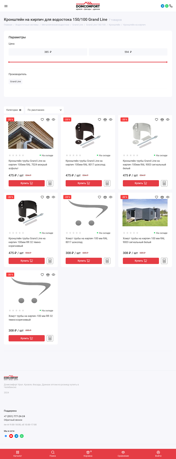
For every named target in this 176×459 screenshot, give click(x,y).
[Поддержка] (170, 6)
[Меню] (6, 6)
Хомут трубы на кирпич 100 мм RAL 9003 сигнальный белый (144, 240)
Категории (13, 110)
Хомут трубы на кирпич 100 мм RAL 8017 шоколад (87, 240)
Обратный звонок (13, 420)
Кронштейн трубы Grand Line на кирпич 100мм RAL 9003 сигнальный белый (144, 164)
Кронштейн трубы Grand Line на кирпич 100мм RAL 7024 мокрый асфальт (28, 164)
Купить (27, 183)
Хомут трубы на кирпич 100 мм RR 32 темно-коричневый (31, 318)
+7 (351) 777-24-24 (14, 416)
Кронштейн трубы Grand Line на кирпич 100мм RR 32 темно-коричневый (27, 242)
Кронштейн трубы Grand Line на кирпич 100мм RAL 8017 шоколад (85, 162)
